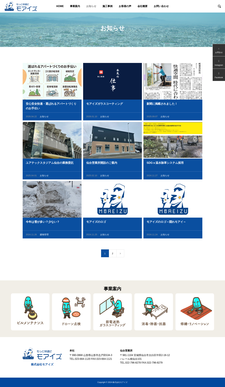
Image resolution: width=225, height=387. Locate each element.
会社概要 (143, 6)
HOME (60, 6)
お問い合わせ (161, 6)
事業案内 (75, 6)
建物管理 (44, 235)
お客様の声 (125, 6)
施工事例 (107, 6)
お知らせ (91, 6)
